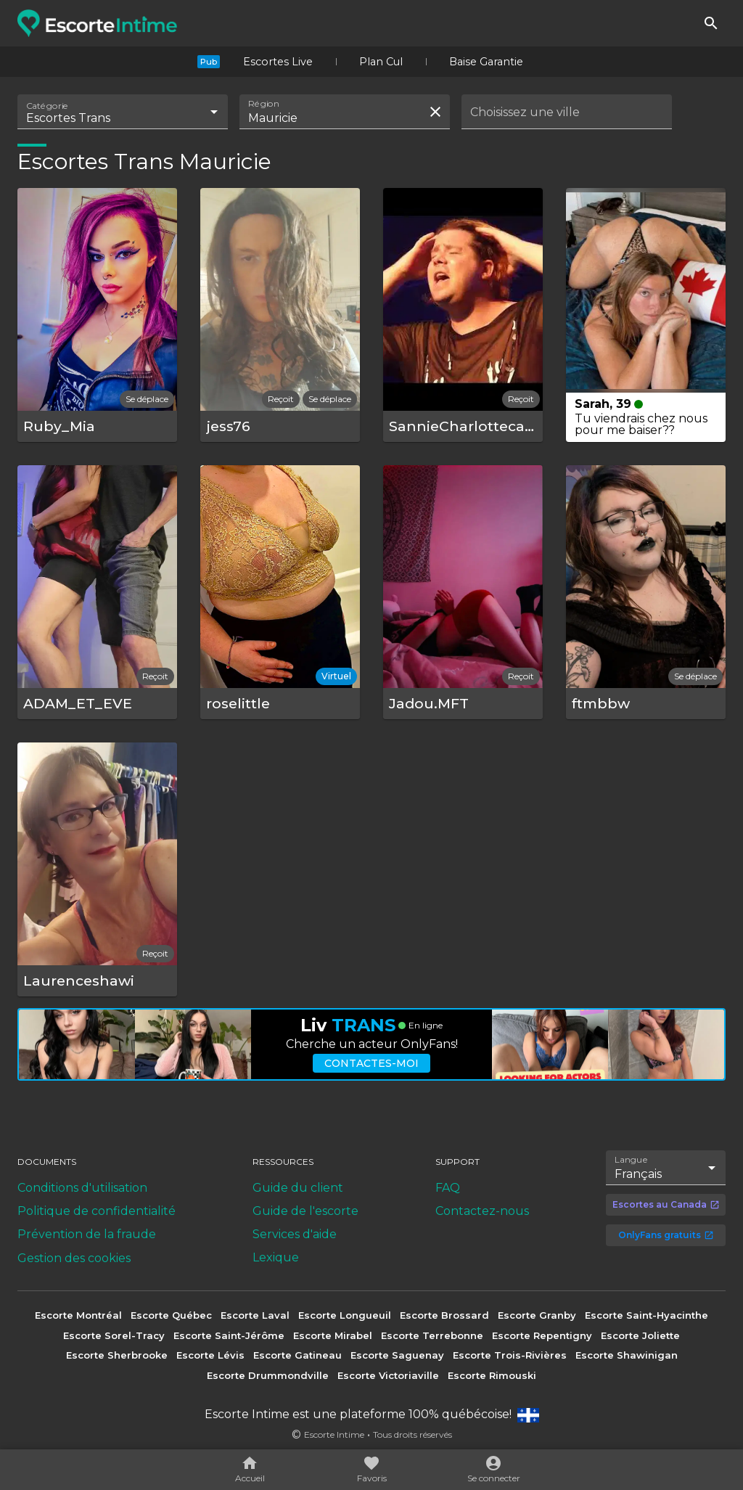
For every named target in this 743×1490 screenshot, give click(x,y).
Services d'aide (295, 1234)
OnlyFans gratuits (666, 1234)
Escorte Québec (171, 1315)
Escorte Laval (255, 1315)
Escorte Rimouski (492, 1375)
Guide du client (298, 1188)
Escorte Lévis (210, 1355)
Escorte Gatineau (297, 1355)
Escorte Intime (334, 1434)
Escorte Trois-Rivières (510, 1355)
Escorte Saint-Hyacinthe (646, 1315)
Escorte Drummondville (268, 1375)
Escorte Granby (537, 1315)
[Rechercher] (711, 23)
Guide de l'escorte (305, 1211)
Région (263, 104)
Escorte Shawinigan (626, 1355)
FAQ (447, 1188)
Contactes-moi (371, 1063)
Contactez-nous (482, 1211)
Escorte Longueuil (344, 1315)
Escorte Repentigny (542, 1335)
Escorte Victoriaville (388, 1375)
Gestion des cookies (74, 1258)
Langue (632, 1160)
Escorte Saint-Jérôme (228, 1335)
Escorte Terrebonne (432, 1335)
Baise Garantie (486, 61)
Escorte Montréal (78, 1315)
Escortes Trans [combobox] (68, 118)
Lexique (276, 1257)
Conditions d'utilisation (82, 1188)
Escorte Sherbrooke (117, 1355)
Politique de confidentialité (96, 1211)
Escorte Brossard (444, 1315)
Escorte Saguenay (397, 1355)
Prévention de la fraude (86, 1234)
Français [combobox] (638, 1174)
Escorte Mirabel (332, 1335)
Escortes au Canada (666, 1204)
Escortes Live (278, 61)
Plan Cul (381, 61)
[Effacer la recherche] (435, 111)
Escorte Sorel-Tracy (114, 1335)
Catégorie (47, 106)
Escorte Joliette (640, 1335)
